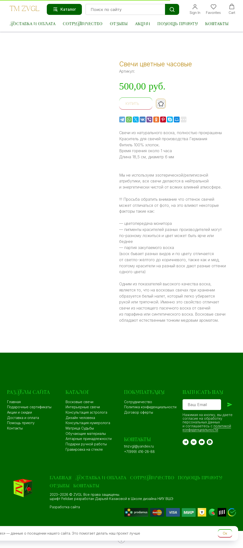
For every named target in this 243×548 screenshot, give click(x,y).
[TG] (186, 442)
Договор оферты (138, 412)
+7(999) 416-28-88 (139, 451)
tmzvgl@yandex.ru (139, 446)
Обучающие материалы (86, 433)
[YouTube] (202, 442)
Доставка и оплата (33, 24)
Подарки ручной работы (86, 444)
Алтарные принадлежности (89, 439)
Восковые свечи (79, 402)
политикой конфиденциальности (207, 428)
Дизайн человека (80, 418)
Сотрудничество (83, 24)
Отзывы (119, 24)
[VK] (194, 442)
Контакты (217, 24)
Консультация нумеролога (88, 423)
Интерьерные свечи (83, 407)
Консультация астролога (86, 412)
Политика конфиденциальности (150, 407)
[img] (160, 512)
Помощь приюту (177, 24)
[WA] (210, 442)
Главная (14, 402)
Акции (142, 24)
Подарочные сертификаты (29, 407)
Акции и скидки (19, 412)
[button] (195, 9)
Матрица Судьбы (80, 428)
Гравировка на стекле (84, 449)
